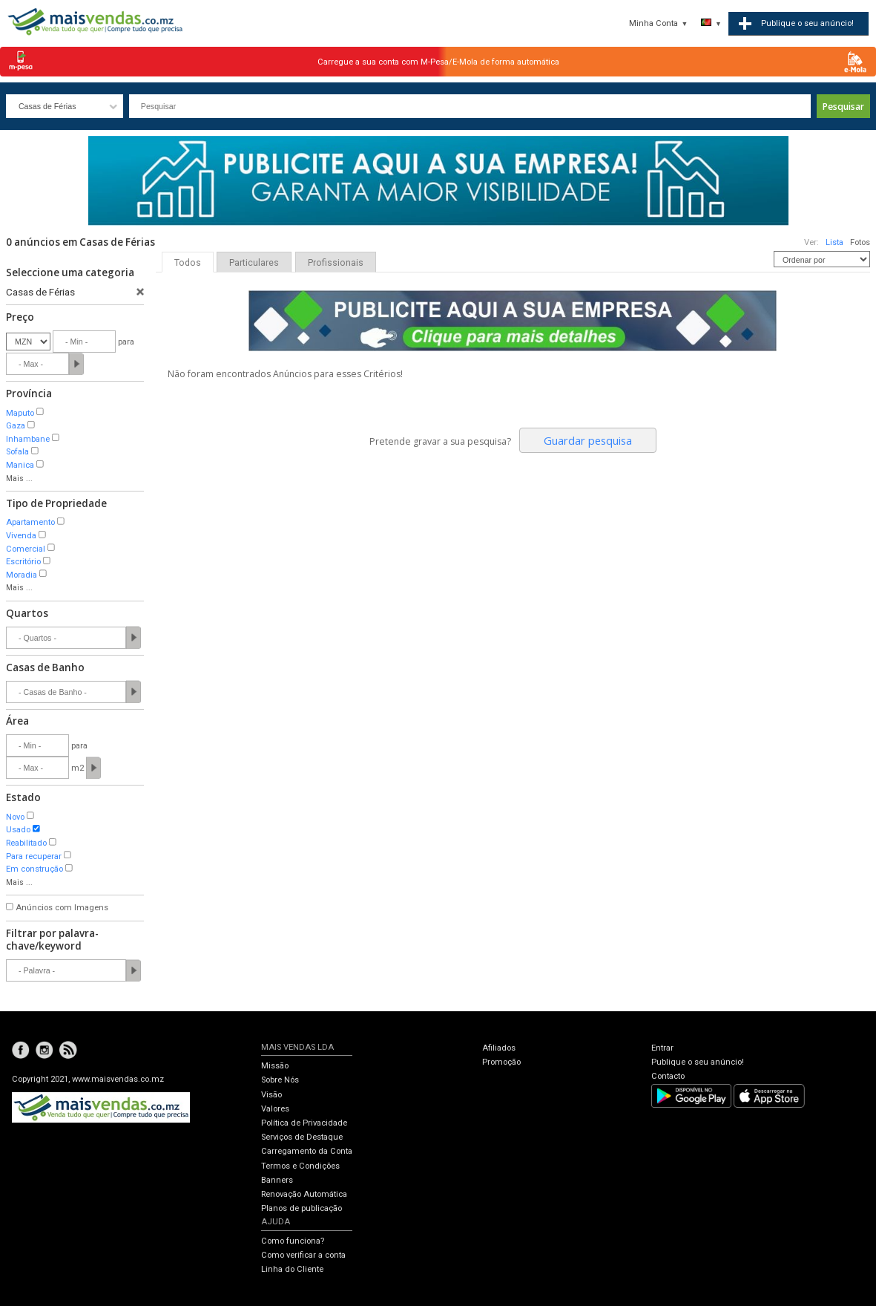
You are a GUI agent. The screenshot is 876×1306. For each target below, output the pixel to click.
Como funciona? (292, 1241)
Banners (277, 1180)
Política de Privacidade (304, 1123)
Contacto (668, 1076)
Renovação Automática (304, 1194)
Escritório (23, 562)
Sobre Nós (280, 1080)
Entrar (662, 1048)
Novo (15, 817)
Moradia (21, 575)
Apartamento (30, 522)
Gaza (15, 426)
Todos (187, 263)
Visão (271, 1095)
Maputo (20, 413)
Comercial (25, 549)
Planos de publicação (301, 1208)
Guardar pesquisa (588, 440)
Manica (20, 465)
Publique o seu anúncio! (697, 1062)
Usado (18, 830)
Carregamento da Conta (306, 1151)
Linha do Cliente (292, 1269)
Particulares (254, 263)
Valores (275, 1109)
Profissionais (335, 263)
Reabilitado (26, 843)
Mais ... (19, 478)
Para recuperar (34, 856)
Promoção (501, 1062)
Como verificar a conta (303, 1255)
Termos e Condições (300, 1166)
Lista (834, 242)
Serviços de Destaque (302, 1137)
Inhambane (28, 439)
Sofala (17, 452)
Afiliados (499, 1048)
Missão (275, 1066)
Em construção (34, 869)
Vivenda (21, 536)
